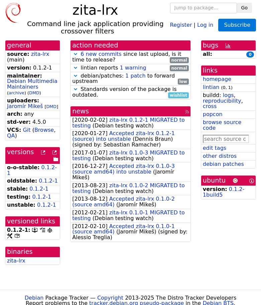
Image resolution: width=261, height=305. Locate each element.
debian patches (223, 164)
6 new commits (101, 54)
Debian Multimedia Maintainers (32, 84)
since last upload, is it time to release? (130, 57)
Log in (205, 24)
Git (26, 130)
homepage (217, 79)
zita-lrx (40, 54)
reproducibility (222, 101)
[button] (75, 54)
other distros (220, 156)
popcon (213, 114)
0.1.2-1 (48, 181)
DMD (34, 92)
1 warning (133, 68)
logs (228, 95)
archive (16, 92)
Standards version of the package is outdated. (130, 92)
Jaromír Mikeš (25, 106)
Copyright (110, 298)
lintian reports (130, 68)
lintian (211, 87)
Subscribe (237, 25)
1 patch (135, 76)
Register (181, 24)
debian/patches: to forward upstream (130, 79)
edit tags (214, 148)
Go (244, 7)
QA (11, 135)
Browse (44, 130)
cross (210, 106)
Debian (34, 298)
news (80, 111)
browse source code (222, 125)
